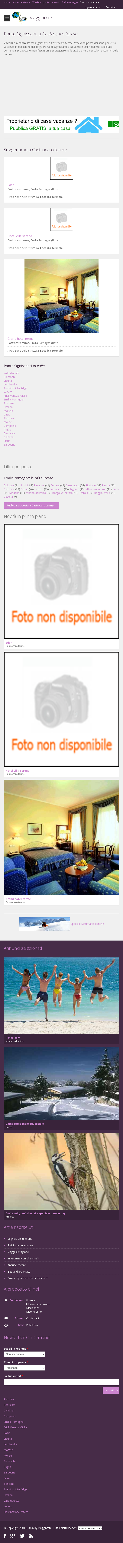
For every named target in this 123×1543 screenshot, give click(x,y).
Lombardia (10, 384)
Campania (10, 426)
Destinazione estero (16, 1512)
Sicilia (7, 441)
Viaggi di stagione (18, 1252)
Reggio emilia (102, 493)
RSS (31, 1536)
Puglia (7, 429)
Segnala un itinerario (20, 1238)
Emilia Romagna (14, 399)
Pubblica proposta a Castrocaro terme (30, 505)
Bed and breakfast (19, 1271)
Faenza (38, 489)
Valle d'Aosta (11, 373)
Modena (14, 493)
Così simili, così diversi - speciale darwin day (36, 1213)
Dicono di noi (34, 1311)
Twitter (22, 1536)
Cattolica (9, 489)
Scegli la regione (16, 1348)
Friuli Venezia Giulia (15, 395)
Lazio (7, 414)
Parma (106, 485)
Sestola (83, 493)
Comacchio (56, 489)
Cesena (8, 496)
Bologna (9, 485)
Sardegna (9, 444)
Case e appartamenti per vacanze (28, 1278)
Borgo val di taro (62, 493)
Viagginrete (41, 17)
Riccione (91, 485)
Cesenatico (72, 485)
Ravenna (39, 485)
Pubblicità (32, 1325)
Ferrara (55, 485)
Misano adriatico (36, 493)
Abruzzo (9, 418)
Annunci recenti (17, 1265)
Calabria (9, 437)
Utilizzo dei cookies (38, 1304)
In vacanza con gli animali (23, 1258)
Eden (11, 185)
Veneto (8, 392)
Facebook (5, 1536)
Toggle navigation (7, 18)
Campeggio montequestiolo (25, 1123)
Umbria (8, 407)
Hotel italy (13, 1038)
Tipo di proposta (16, 1362)
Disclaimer (32, 1308)
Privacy (30, 1300)
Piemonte (10, 377)
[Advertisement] (61, 86)
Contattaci (111, 7)
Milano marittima (95, 489)
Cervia (24, 489)
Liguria (8, 380)
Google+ (12, 1536)
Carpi (115, 489)
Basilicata (9, 433)
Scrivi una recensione (20, 1245)
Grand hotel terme (21, 339)
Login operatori (92, 7)
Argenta (74, 489)
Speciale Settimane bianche (61, 923)
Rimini (24, 485)
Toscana (9, 403)
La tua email (13, 1376)
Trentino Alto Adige (15, 388)
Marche (8, 410)
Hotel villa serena (20, 236)
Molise (8, 422)
